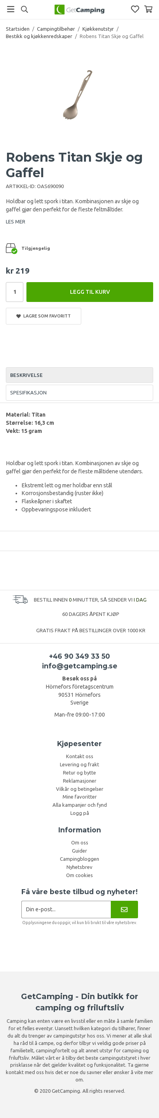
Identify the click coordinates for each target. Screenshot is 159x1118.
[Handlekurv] (148, 9)
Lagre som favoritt (43, 316)
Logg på (79, 813)
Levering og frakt (79, 764)
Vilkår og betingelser (79, 789)
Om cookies (79, 875)
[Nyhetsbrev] (124, 909)
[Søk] (24, 9)
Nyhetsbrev (79, 867)
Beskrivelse (26, 375)
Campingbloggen (79, 859)
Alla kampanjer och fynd (79, 805)
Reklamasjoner (79, 780)
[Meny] (10, 9)
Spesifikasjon (28, 392)
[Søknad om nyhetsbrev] (66, 909)
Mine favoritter (80, 796)
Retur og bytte (79, 772)
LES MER (15, 221)
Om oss (79, 842)
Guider (79, 850)
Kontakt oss (79, 756)
